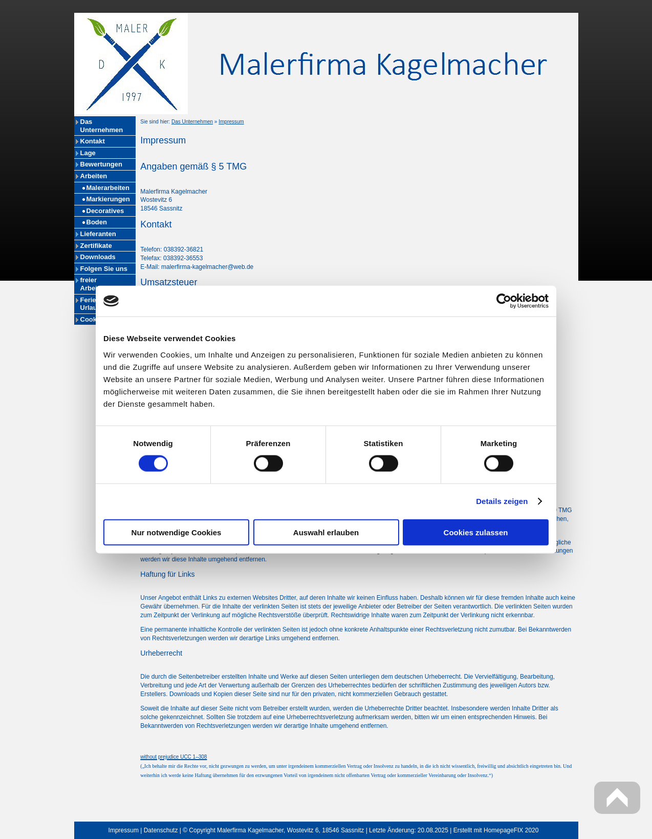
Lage (88, 153)
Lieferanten (98, 234)
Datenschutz (161, 830)
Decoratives (105, 211)
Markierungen (108, 199)
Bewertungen (101, 164)
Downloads (98, 257)
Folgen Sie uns (103, 268)
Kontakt (92, 141)
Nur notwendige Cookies (177, 532)
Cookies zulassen (476, 532)
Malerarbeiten (108, 188)
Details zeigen (502, 501)
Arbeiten (93, 176)
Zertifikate (96, 245)
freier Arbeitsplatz (99, 284)
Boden (96, 222)
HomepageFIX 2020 (511, 830)
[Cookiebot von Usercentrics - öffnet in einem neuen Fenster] (504, 301)
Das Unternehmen (101, 126)
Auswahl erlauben (326, 532)
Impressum (231, 121)
